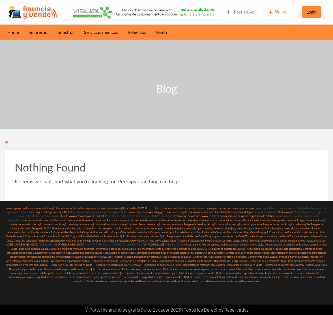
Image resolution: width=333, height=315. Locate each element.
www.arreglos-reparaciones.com (165, 224)
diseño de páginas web (292, 240)
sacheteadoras (77, 208)
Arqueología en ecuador (260, 248)
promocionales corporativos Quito (244, 273)
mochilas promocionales (256, 269)
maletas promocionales (23, 273)
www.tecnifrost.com (213, 216)
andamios (24, 248)
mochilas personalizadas (310, 269)
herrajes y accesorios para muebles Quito (248, 228)
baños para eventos (158, 232)
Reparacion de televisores (159, 220)
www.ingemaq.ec (16, 208)
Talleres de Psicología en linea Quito (197, 240)
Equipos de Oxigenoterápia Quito (51, 212)
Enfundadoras (60, 208)
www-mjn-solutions (214, 277)
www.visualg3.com (118, 208)
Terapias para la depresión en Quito (225, 236)
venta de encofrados (166, 248)
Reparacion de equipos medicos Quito (240, 208)
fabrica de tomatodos (308, 273)
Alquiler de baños (40, 232)
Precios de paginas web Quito (281, 244)
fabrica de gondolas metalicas (163, 281)
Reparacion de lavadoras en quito (306, 260)
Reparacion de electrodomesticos (125, 220)
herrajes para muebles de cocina (116, 228)
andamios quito (39, 248)
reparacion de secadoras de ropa (224, 220)
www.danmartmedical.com (172, 208)
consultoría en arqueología (119, 252)
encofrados (101, 248)
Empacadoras (33, 208)
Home (13, 32)
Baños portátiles (60, 232)
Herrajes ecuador (61, 228)
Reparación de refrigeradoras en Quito (71, 264)
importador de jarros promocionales (162, 277)
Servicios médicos (101, 32)
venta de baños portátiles (112, 232)
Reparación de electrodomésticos (267, 260)
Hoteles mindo (286, 212)
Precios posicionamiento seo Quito (150, 269)
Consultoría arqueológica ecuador (85, 252)
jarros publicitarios (104, 277)
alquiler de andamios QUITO (194, 248)
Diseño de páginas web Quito (25, 269)
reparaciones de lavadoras (38, 220)
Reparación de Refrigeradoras (230, 260)
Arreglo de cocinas (307, 220)
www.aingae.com (316, 240)
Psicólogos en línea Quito (80, 236)
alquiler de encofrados (141, 248)
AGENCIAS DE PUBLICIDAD (22, 244)
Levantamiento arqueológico (49, 252)
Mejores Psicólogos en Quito (110, 236)
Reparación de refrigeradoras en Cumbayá (118, 264)
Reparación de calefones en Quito (162, 264)
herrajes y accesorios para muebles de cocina (199, 228)
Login (311, 11)
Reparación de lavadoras (67, 220)
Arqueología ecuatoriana (288, 248)
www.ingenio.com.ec (205, 269)
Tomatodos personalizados (279, 273)
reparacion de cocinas (237, 216)
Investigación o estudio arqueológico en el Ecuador (84, 256)
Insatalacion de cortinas (187, 216)
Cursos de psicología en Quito (85, 240)
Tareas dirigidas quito (183, 212)
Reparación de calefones (172, 260)
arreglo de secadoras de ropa (103, 224)
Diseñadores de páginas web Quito (63, 269)
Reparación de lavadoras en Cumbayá (27, 264)
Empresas (38, 32)
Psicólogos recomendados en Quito (146, 236)
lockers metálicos (191, 281)
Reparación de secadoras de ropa (138, 260)
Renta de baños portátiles (84, 232)
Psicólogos (58, 236)
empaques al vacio (96, 208)
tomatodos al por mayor (20, 277)
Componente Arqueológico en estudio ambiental (219, 256)
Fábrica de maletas (181, 269)
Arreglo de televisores (46, 224)
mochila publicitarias (283, 269)
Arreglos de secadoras (220, 224)
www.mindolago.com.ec (247, 212)
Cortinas (103, 216)
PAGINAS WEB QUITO (143, 208)
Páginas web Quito (316, 264)
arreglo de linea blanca (132, 224)
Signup (278, 11)
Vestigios (154, 256)
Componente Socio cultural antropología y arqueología (278, 256)
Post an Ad (240, 11)
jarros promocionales (80, 277)
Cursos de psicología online (233, 240)
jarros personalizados (128, 277)
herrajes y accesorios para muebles (153, 228)
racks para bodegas (270, 277)
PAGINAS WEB (155, 244)
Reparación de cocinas (200, 260)
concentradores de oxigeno (203, 208)
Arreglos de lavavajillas (297, 224)
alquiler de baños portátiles (216, 232)
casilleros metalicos (214, 281)
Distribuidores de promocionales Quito (200, 273)
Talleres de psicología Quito (52, 240)
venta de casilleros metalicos (243, 281)
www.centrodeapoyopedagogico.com (150, 212)
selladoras (47, 208)
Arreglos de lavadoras (196, 224)
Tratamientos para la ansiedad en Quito (267, 236)
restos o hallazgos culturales (176, 256)
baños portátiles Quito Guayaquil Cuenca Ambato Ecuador (264, 232)
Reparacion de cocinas (93, 220)
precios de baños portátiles (185, 232)
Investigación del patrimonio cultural (70, 260)
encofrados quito (118, 248)
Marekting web (192, 244)
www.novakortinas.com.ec (83, 216)
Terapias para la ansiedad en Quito (186, 236)
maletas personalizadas (76, 273)
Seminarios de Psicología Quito (119, 240)
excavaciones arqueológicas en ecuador (157, 252)
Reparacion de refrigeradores (190, 220)
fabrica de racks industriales (242, 277)
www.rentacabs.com (19, 232)
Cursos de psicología (25, 240)
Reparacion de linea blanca (258, 220)
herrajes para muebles (84, 228)
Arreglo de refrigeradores (73, 224)
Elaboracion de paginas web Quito (245, 244)
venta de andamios (83, 248)
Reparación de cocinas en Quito (244, 264)
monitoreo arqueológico (35, 260)
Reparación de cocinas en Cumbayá (284, 264)
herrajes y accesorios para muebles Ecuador (296, 228)
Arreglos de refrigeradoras (247, 224)
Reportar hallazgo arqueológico (130, 256)
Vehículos (137, 32)
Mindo (65, 216)
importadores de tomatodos (51, 277)
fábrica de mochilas (230, 269)
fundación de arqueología (41, 256)
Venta (161, 32)
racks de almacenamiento (297, 277)
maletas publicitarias (50, 273)
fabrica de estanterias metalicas (104, 281)
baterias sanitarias (137, 232)
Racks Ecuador (192, 277)
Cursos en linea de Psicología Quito (157, 240)
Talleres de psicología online (263, 240)
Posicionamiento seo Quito (113, 269)
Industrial (65, 32)
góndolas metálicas (134, 281)
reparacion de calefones (263, 216)
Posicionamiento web (213, 244)
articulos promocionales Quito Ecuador (113, 273)
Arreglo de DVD (40, 228)
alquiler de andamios (60, 248)
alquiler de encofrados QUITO (228, 248)
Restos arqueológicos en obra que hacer (202, 252)
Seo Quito (90, 269)
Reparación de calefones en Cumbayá (204, 264)
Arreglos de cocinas (273, 224)
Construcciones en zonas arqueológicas (247, 252)
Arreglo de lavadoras (284, 220)
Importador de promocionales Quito (157, 273)
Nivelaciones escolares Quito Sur (213, 212)
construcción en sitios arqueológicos (290, 252)
